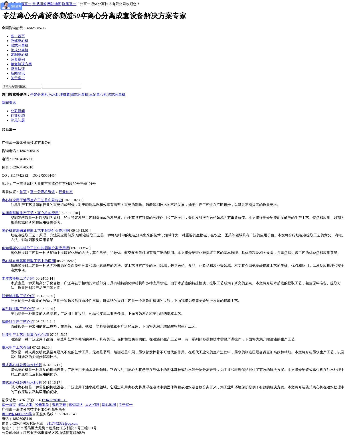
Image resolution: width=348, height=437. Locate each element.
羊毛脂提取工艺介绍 (18, 309)
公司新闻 (18, 111)
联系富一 (69, 4)
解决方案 (25, 405)
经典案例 (42, 405)
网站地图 (54, 4)
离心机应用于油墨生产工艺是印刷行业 (32, 200)
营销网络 (76, 405)
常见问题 (18, 120)
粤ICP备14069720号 (17, 414)
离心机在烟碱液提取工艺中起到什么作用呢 (35, 230)
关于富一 (126, 405)
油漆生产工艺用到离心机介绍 (25, 334)
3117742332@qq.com (62, 423)
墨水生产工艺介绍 (16, 347)
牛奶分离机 (39, 94)
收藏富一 (24, 4)
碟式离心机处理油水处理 (21, 365)
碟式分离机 (79, 94)
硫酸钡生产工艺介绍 (18, 322)
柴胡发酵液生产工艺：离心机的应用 (30, 213)
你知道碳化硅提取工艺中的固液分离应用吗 (35, 248)
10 (59, 400)
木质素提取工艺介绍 (18, 278)
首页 (23, 192)
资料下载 (59, 405)
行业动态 (18, 115)
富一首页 (9, 405)
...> (63, 400)
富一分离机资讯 (42, 192)
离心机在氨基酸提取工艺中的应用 (28, 261)
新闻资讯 (9, 103)
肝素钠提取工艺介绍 (18, 296)
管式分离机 (116, 94)
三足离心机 (98, 94)
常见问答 (39, 4)
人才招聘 (92, 405)
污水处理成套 (59, 94)
